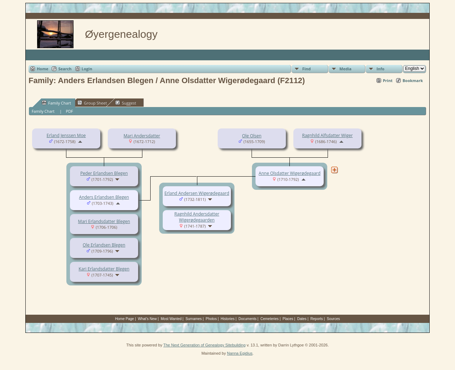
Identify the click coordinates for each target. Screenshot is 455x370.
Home (43, 68)
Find (306, 68)
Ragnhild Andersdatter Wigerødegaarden (197, 217)
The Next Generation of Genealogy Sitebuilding (204, 345)
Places (288, 319)
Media (345, 68)
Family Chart (56, 103)
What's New (147, 319)
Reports (316, 319)
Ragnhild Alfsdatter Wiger (327, 135)
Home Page (124, 319)
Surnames (194, 319)
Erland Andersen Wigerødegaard (197, 193)
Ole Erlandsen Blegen (104, 245)
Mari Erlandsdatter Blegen (104, 221)
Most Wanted (171, 319)
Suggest (125, 103)
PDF (69, 111)
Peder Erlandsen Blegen (104, 173)
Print (388, 80)
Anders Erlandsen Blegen (104, 197)
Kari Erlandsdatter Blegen (104, 269)
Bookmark (413, 80)
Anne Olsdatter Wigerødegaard (289, 173)
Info (380, 68)
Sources (333, 319)
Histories (227, 319)
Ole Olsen (251, 136)
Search (64, 68)
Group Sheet (92, 103)
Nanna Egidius (240, 353)
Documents (247, 319)
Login (87, 68)
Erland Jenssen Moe (66, 135)
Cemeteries (270, 319)
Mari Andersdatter (141, 136)
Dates (302, 319)
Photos (211, 319)
